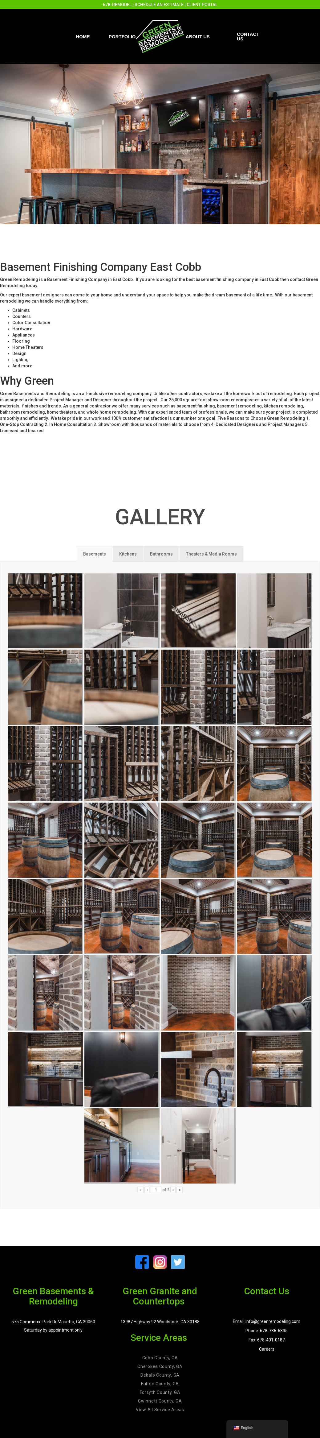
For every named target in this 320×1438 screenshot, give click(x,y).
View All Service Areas (160, 1409)
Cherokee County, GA (159, 1366)
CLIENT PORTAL (202, 4)
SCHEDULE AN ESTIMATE (159, 4)
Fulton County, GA (160, 1383)
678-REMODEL (117, 4)
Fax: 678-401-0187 (267, 1339)
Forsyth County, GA (160, 1392)
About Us (198, 36)
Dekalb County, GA (160, 1375)
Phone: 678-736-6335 (266, 1330)
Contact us (248, 36)
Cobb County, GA (160, 1357)
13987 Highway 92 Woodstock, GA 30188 (160, 1321)
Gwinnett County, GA (160, 1401)
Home (83, 36)
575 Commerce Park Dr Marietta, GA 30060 (53, 1321)
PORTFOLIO (122, 36)
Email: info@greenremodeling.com (266, 1321)
